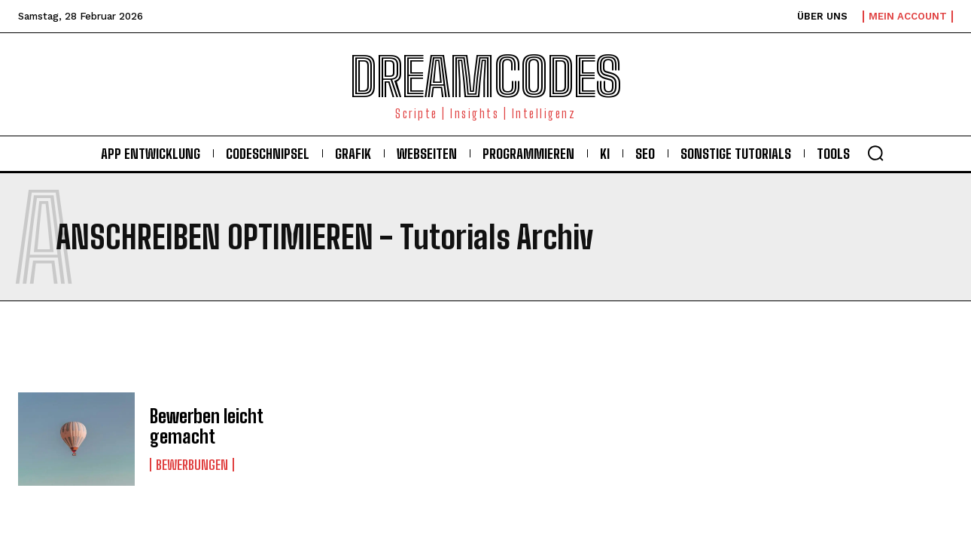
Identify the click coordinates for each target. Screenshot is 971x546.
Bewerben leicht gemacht (206, 426)
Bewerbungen (192, 464)
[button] (875, 153)
